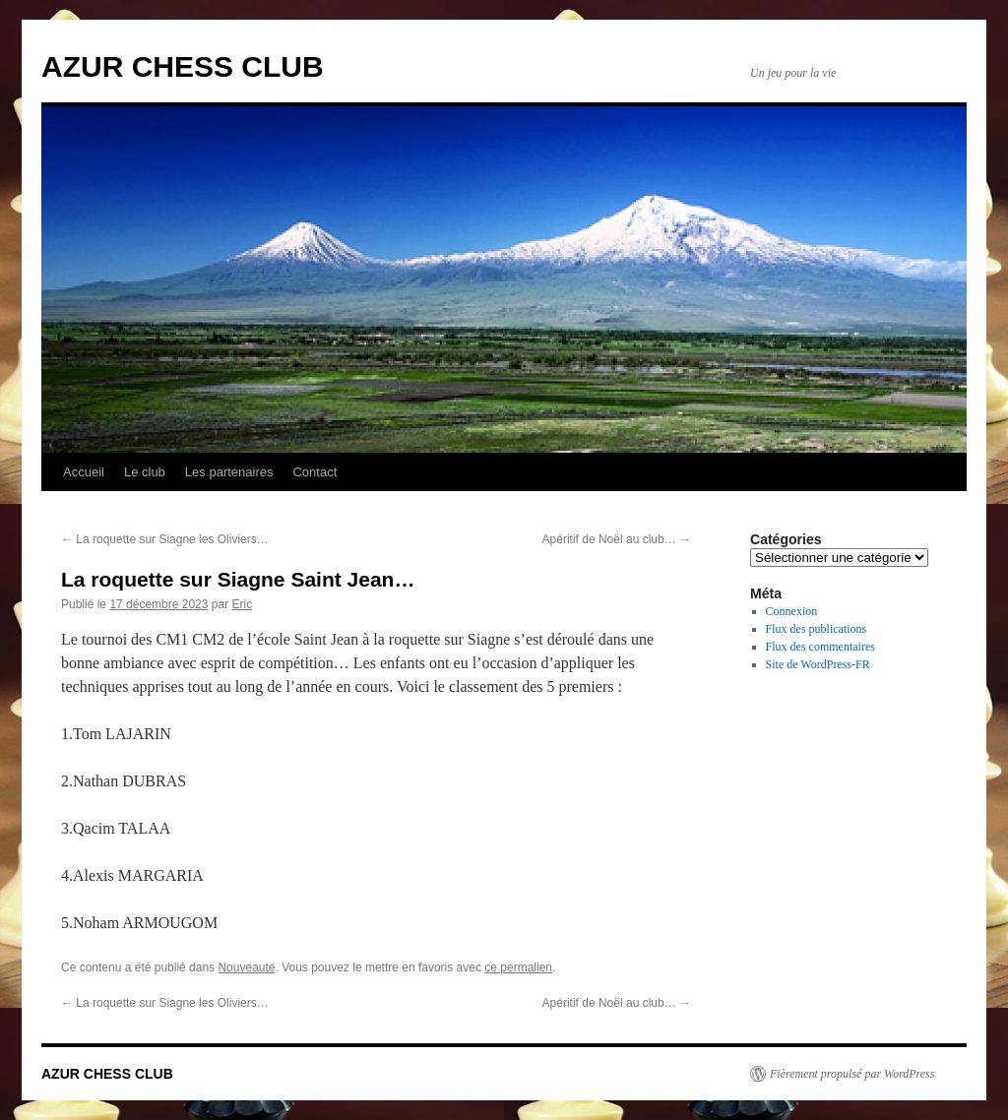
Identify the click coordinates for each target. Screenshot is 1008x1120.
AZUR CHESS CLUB (182, 66)
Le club (144, 472)
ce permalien (518, 967)
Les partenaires (229, 472)
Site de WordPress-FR (818, 664)
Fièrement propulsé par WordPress (852, 1074)
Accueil (83, 472)
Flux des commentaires (820, 646)
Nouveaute (246, 967)
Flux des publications (816, 629)
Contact (314, 472)
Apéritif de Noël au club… (616, 539)
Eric (241, 604)
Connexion (792, 611)
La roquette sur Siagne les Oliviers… (165, 539)
